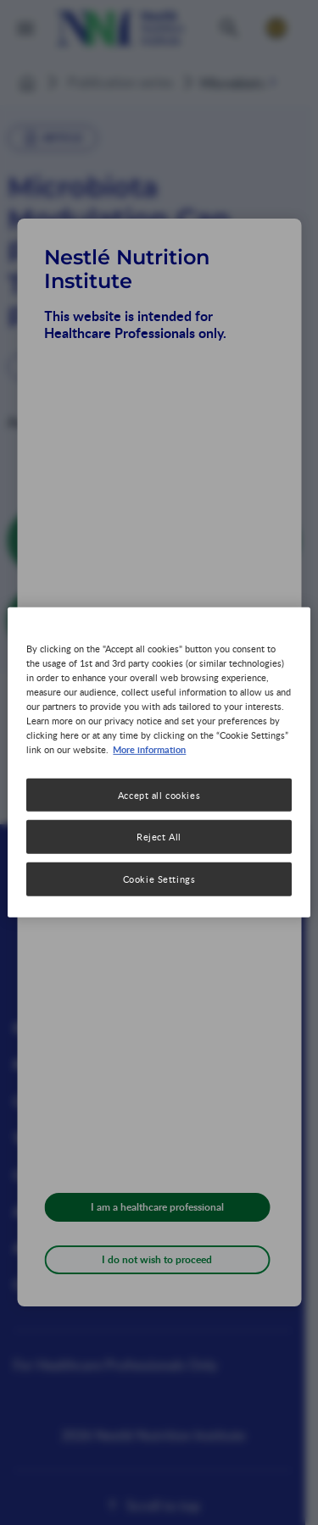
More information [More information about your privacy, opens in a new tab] (149, 749)
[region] (159, 762)
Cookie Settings (159, 879)
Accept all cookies (159, 794)
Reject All (159, 836)
